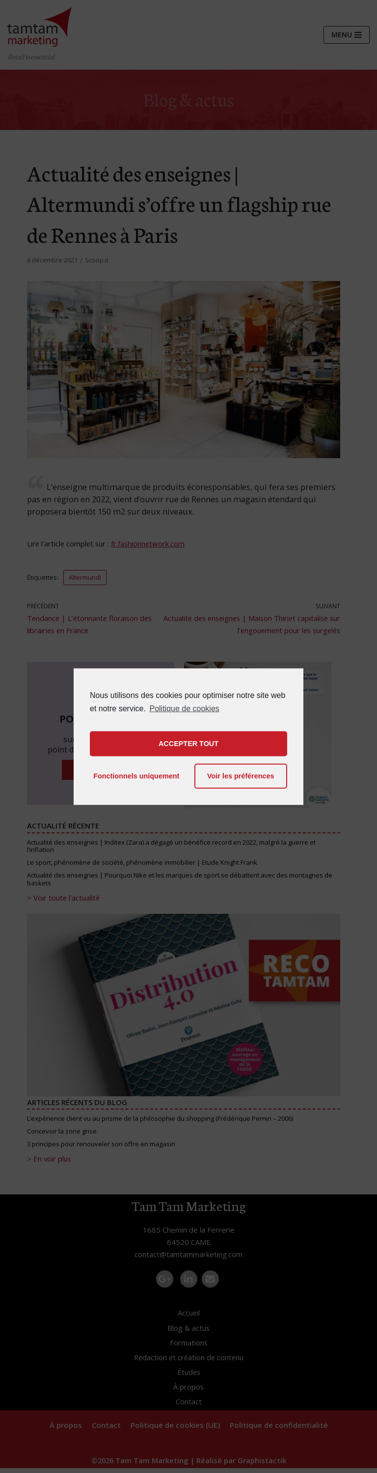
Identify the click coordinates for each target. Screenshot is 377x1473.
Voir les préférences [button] (240, 776)
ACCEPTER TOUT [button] (188, 744)
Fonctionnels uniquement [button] (136, 776)
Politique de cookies (184, 708)
